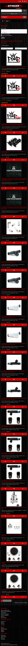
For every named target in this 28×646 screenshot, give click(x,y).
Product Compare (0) (5, 45)
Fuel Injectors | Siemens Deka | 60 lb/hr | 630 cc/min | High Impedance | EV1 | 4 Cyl (13, 426)
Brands (2, 627)
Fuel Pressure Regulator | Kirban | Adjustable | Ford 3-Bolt (14, 508)
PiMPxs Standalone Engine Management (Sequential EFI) (13, 95)
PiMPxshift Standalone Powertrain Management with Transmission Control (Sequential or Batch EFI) (13, 124)
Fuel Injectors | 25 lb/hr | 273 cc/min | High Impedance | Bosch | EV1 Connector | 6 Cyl (14, 262)
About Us (3, 616)
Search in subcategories (5, 34)
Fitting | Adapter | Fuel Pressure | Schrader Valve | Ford (14, 235)
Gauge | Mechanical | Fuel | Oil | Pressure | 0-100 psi (13, 589)
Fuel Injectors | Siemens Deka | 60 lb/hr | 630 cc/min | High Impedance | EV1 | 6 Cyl (13, 453)
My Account (3, 635)
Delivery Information (5, 614)
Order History (3, 636)
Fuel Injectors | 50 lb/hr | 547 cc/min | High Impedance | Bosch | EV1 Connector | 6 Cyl (14, 371)
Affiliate (2, 630)
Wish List (2, 637)
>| (10, 600)
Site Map (2, 624)
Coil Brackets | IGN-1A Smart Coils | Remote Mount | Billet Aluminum (13, 152)
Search (7, 20)
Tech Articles (3, 612)
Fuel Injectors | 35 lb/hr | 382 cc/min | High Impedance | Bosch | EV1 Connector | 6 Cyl (14, 317)
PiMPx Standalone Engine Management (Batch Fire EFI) (14, 66)
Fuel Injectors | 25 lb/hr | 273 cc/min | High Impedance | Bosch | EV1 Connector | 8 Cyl (14, 289)
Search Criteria (3, 28)
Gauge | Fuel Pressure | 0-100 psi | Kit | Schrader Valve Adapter (14, 563)
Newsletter (3, 639)
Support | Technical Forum (6, 611)
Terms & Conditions (4, 615)
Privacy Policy (3, 617)
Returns (2, 622)
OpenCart (8, 643)
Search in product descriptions (6, 35)
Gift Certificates (4, 629)
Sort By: (3, 48)
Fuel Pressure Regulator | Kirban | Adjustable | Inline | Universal (14, 535)
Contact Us (3, 621)
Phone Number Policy (5, 610)
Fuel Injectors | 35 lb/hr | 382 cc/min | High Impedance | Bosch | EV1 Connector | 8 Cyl (14, 344)
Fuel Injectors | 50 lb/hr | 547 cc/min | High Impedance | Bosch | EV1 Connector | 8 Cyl (14, 399)
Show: (17, 48)
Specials (2, 631)
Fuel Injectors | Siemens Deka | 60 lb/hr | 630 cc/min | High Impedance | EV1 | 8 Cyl (13, 481)
